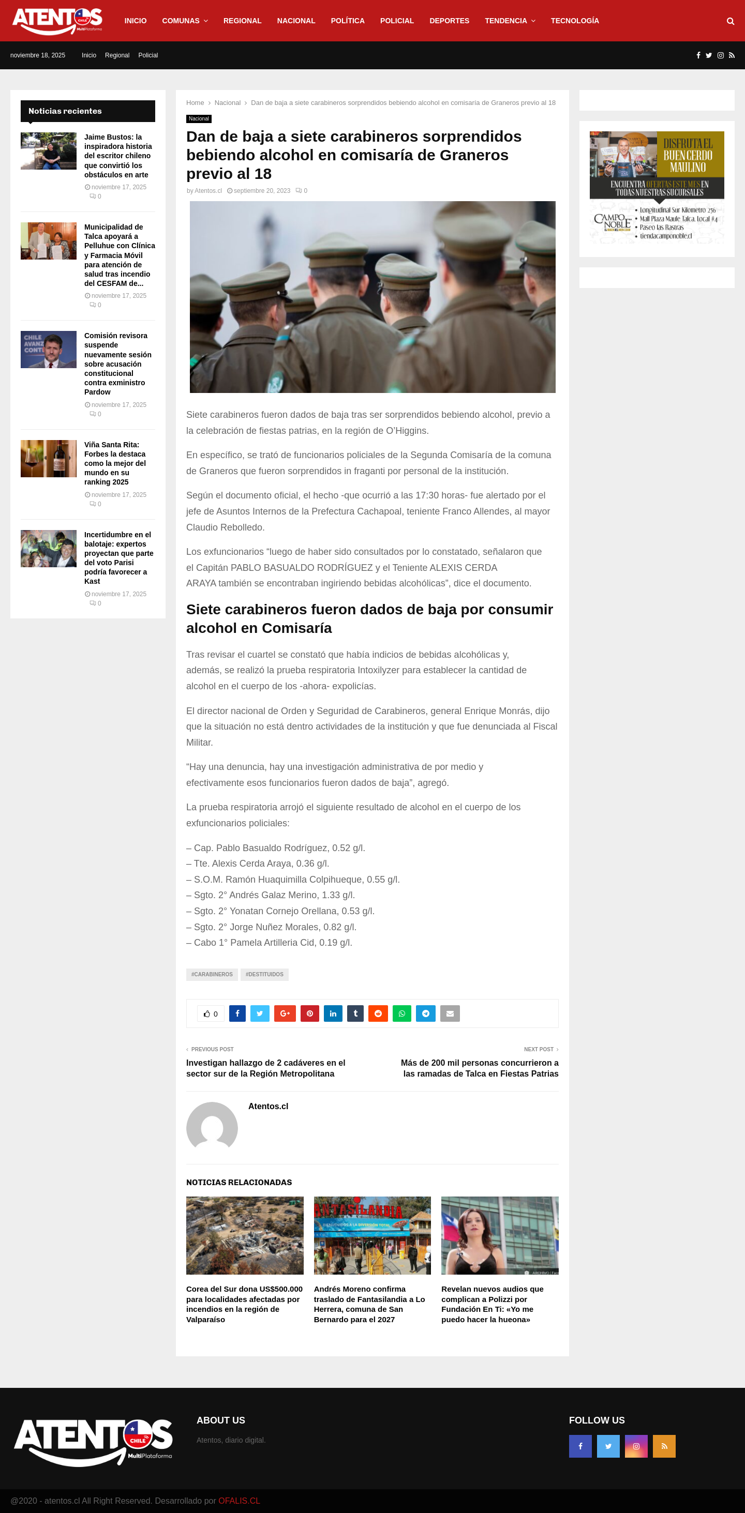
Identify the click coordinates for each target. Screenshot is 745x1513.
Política (348, 21)
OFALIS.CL (239, 1500)
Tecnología (575, 21)
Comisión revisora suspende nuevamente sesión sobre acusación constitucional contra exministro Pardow (118, 363)
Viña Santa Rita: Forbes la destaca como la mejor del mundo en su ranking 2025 (115, 464)
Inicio (136, 21)
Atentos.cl (208, 190)
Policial (397, 21)
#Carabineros (212, 974)
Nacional (296, 21)
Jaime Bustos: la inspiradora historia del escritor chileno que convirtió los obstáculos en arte (118, 156)
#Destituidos (265, 974)
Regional (243, 21)
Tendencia (506, 21)
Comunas (181, 21)
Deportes (449, 21)
